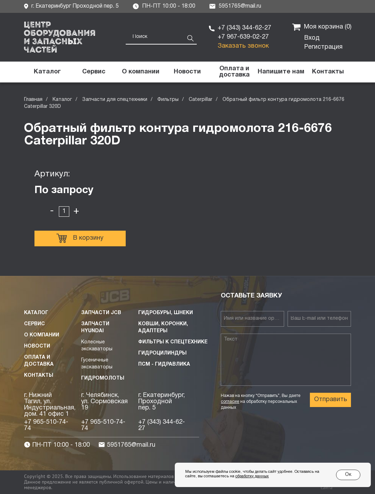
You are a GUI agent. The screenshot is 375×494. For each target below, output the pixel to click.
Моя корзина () (321, 27)
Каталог (62, 99)
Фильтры (168, 99)
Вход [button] (312, 38)
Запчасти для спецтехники (114, 99)
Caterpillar (200, 99)
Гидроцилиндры (162, 353)
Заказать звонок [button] (243, 46)
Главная (33, 99)
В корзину (79, 238)
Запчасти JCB (101, 313)
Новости (37, 346)
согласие (230, 402)
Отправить (330, 400)
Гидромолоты (102, 378)
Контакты (38, 375)
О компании (41, 335)
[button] (281, 72)
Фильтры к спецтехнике (173, 342)
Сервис (34, 324)
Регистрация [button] (323, 47)
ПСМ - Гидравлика (164, 364)
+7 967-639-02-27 (243, 37)
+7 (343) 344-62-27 (244, 28)
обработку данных (252, 476)
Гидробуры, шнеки (165, 313)
